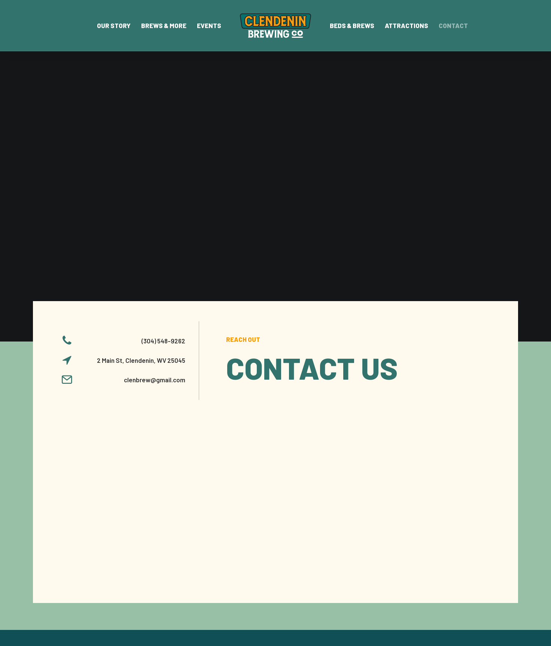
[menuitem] (114, 25)
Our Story (114, 25)
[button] (67, 173)
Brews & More (163, 25)
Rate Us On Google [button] (457, 545)
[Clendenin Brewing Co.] (275, 25)
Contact (453, 25)
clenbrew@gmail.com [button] (154, 210)
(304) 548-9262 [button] (163, 171)
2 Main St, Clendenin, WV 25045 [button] (141, 191)
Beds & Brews (352, 25)
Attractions (406, 25)
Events (209, 25)
